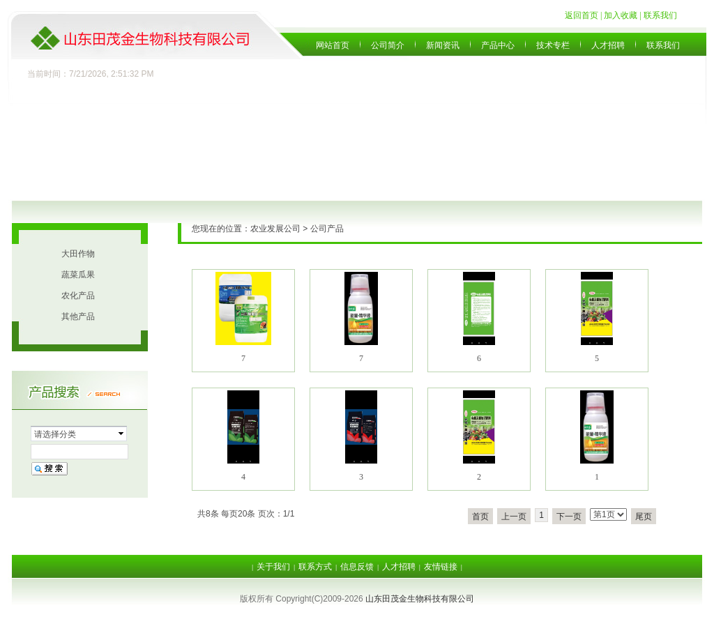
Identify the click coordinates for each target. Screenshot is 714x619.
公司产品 (327, 229)
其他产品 (78, 316)
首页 (480, 516)
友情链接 (440, 567)
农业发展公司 (275, 229)
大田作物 (78, 254)
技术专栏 (553, 45)
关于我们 (273, 567)
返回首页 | (584, 15)
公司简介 (387, 45)
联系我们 (660, 15)
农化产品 (78, 295)
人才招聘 (608, 45)
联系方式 (315, 567)
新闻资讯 (442, 45)
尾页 (643, 516)
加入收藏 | (623, 15)
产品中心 (498, 45)
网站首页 (332, 45)
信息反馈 (357, 567)
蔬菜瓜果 (78, 275)
